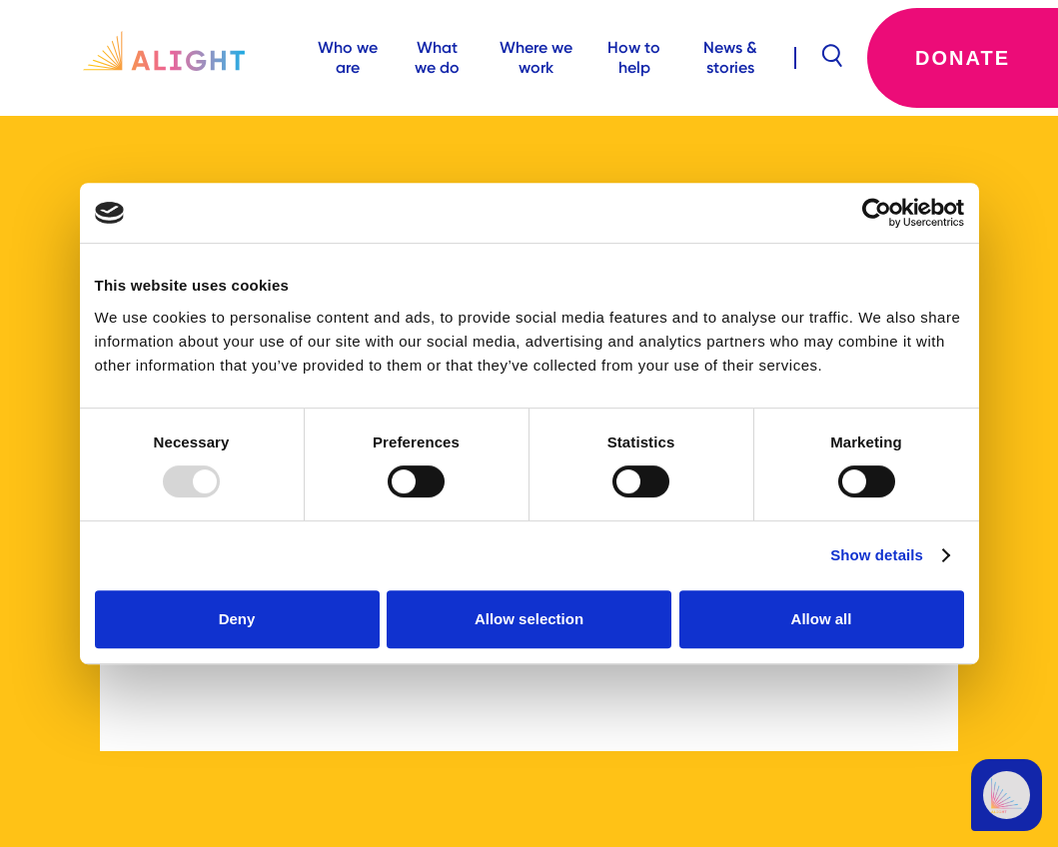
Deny (237, 618)
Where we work (536, 57)
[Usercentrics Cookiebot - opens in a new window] (876, 213)
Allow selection (529, 618)
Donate (962, 58)
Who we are (348, 57)
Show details (876, 554)
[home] (152, 58)
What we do (437, 57)
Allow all (821, 618)
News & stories (730, 57)
